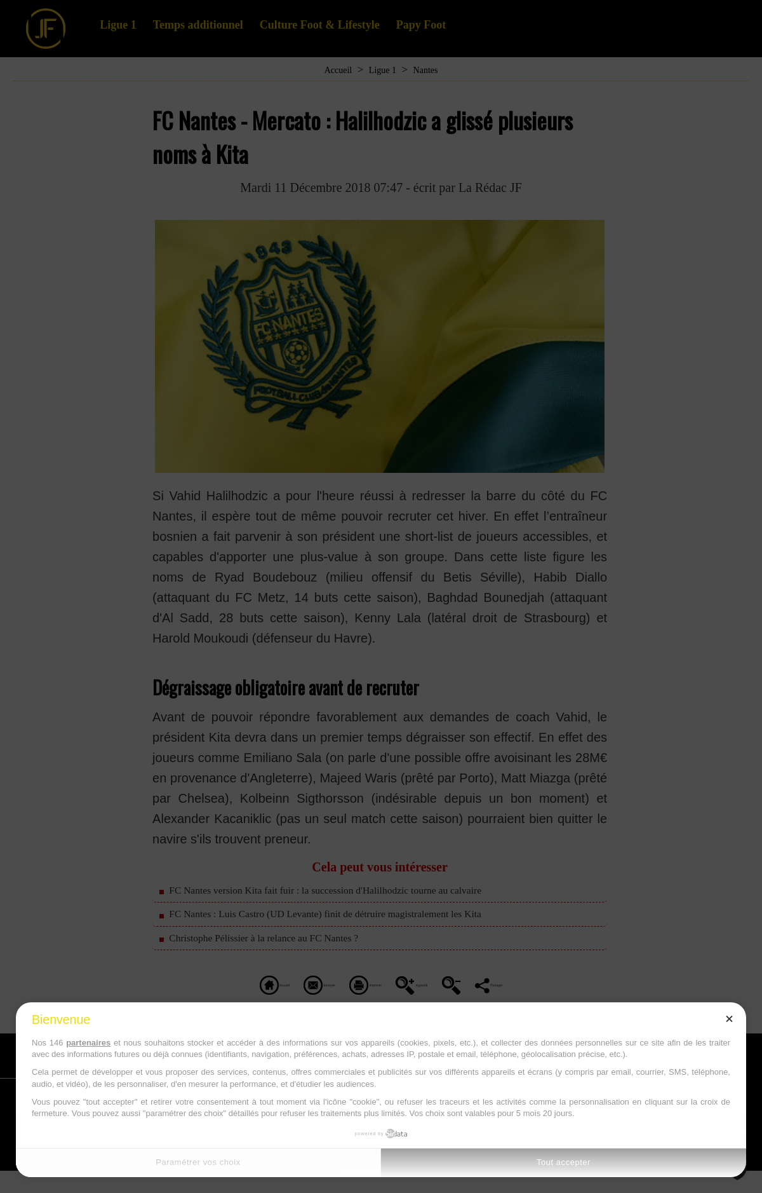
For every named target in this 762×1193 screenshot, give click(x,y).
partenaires (88, 1042)
